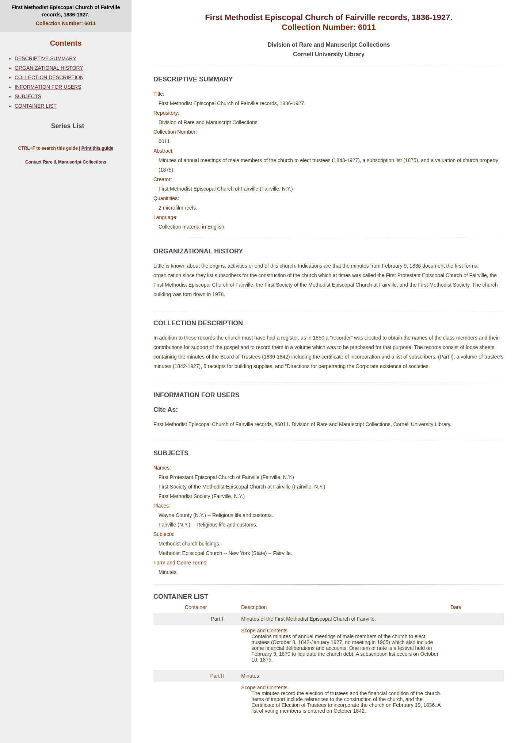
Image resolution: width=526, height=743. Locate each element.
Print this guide (97, 148)
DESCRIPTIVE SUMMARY (45, 58)
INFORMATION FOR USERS (48, 87)
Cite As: (165, 409)
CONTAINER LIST (36, 106)
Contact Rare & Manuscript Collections (65, 162)
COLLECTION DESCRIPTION (49, 77)
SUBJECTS (28, 96)
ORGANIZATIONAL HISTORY (49, 68)
